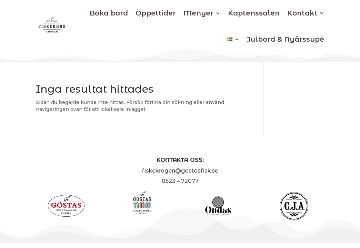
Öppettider (156, 13)
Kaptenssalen (254, 13)
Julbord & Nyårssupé (285, 39)
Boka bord (109, 13)
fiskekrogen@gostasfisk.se (180, 170)
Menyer (198, 13)
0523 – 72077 (180, 181)
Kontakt (302, 13)
